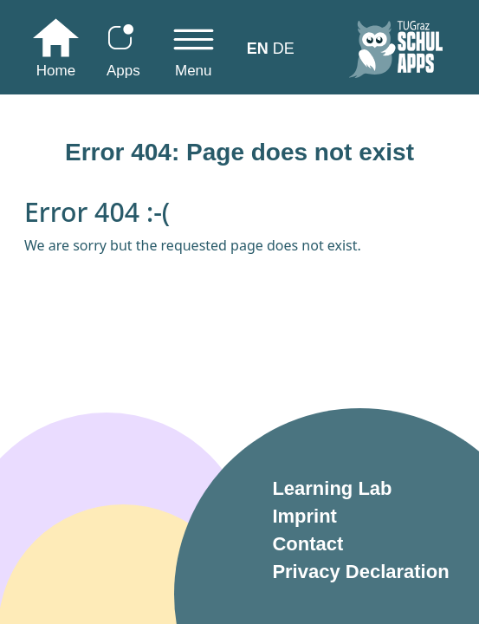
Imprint (304, 516)
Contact (307, 544)
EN (258, 48)
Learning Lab (332, 488)
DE (284, 48)
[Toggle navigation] (193, 52)
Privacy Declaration (360, 571)
